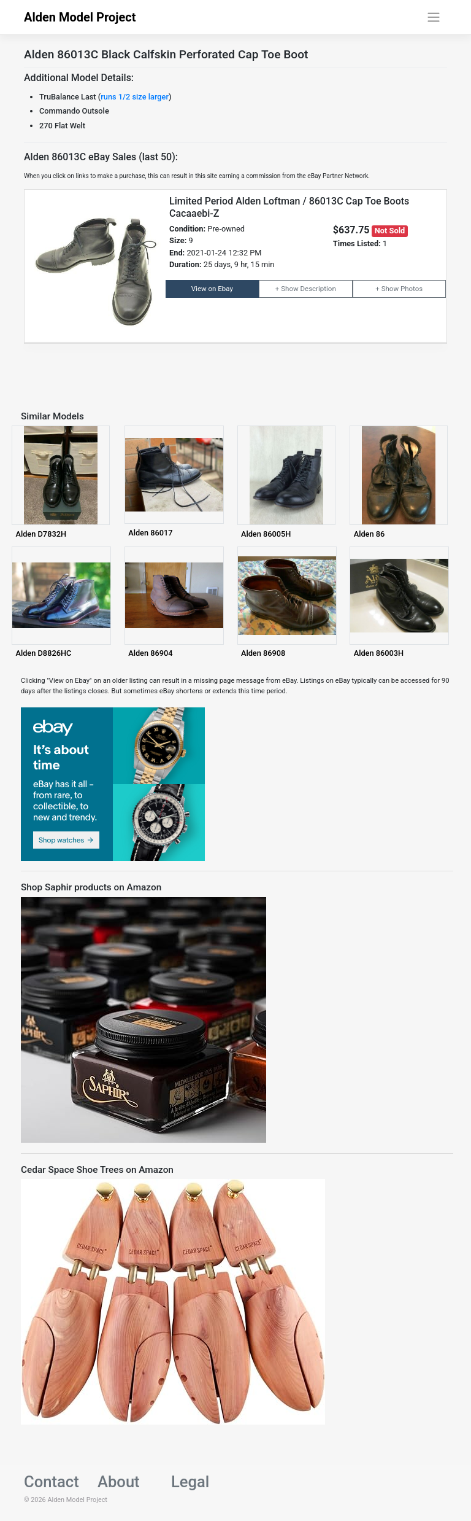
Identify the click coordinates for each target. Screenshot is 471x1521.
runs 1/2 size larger (135, 96)
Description (317, 288)
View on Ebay (212, 288)
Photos (411, 288)
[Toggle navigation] (434, 17)
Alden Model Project (80, 17)
